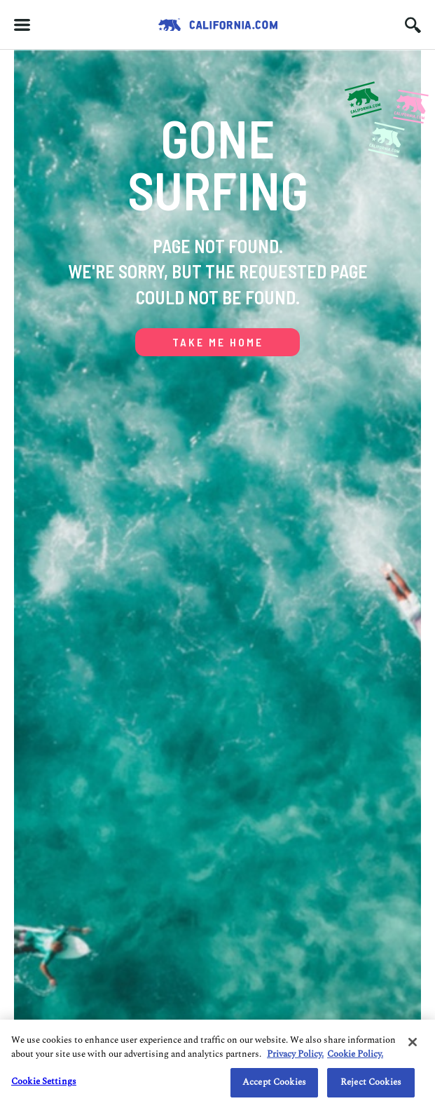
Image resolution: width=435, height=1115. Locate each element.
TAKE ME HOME (217, 342)
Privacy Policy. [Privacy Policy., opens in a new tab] (295, 1054)
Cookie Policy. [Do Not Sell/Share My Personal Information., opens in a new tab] (355, 1054)
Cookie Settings (43, 1081)
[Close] (412, 1042)
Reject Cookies (370, 1082)
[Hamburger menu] (22, 25)
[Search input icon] (413, 25)
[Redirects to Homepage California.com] (217, 24)
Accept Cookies (274, 1082)
